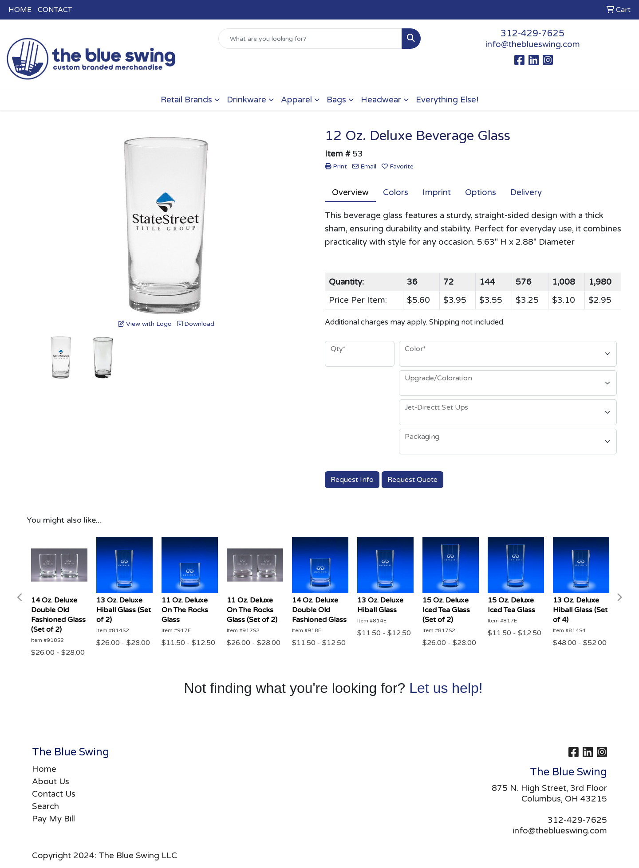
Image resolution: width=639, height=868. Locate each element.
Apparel (296, 100)
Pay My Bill (53, 819)
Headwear (381, 100)
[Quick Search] (310, 38)
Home (44, 769)
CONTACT (55, 9)
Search (45, 806)
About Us (50, 781)
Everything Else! (447, 100)
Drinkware (246, 100)
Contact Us (53, 794)
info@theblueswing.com (532, 44)
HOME (20, 9)
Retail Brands (186, 100)
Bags (336, 100)
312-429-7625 (532, 33)
